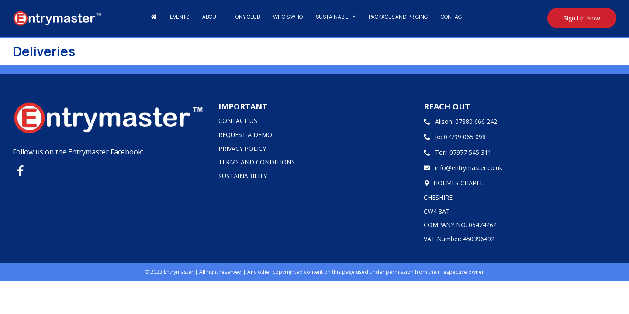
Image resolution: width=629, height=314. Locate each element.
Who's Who (288, 16)
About (210, 16)
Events (179, 16)
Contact (453, 16)
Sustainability (336, 16)
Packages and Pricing (398, 16)
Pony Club (246, 16)
